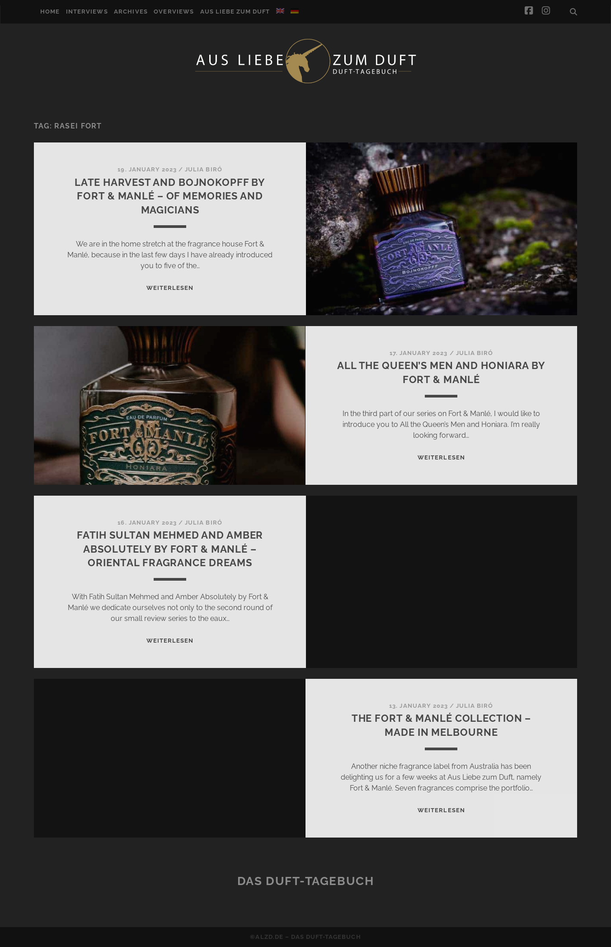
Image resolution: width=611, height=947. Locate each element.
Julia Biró (203, 169)
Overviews (173, 11)
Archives (130, 11)
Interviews (87, 11)
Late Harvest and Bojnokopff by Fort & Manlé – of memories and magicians (170, 196)
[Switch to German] (295, 11)
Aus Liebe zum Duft (235, 11)
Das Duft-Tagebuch (305, 881)
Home (50, 11)
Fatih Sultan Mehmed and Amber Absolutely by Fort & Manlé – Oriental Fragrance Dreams (170, 549)
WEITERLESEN (169, 287)
